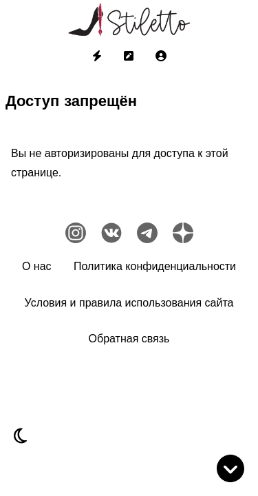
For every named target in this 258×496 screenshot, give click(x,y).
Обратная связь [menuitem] (129, 338)
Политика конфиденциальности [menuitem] (155, 266)
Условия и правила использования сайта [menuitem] (129, 303)
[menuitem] (97, 56)
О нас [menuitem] (37, 266)
